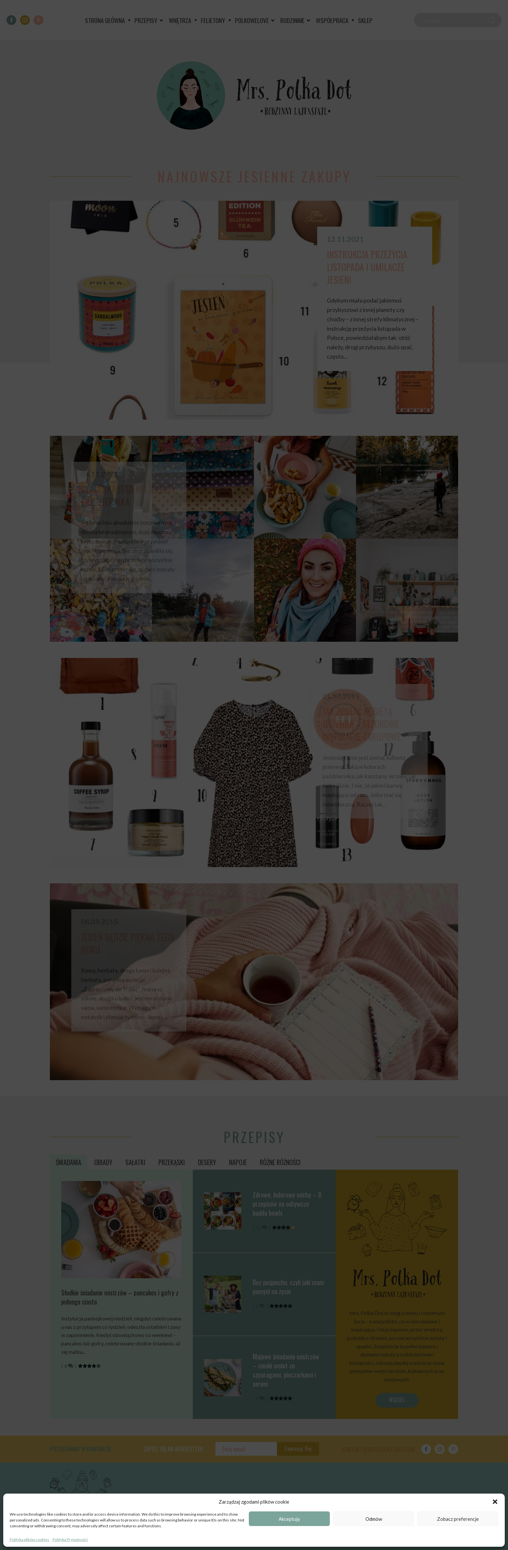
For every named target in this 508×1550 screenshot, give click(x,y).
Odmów (373, 1519)
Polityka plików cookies (29, 1539)
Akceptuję (289, 1519)
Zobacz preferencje (458, 1519)
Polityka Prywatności (70, 1539)
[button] (495, 1501)
